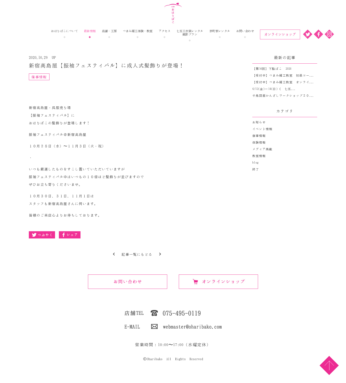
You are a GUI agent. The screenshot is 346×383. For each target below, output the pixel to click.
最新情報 (90, 31)
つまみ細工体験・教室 (138, 31)
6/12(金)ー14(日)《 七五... (274, 89)
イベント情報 (262, 129)
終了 (255, 169)
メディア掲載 (262, 149)
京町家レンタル (219, 31)
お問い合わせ (245, 31)
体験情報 (259, 142)
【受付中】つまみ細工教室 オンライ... (283, 82)
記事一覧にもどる (137, 254)
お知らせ (259, 122)
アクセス (165, 31)
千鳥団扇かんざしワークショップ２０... (283, 95)
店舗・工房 (109, 31)
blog (255, 162)
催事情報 (39, 77)
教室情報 (259, 156)
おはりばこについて (64, 31)
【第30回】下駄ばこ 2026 (271, 68)
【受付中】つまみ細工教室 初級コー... (283, 75)
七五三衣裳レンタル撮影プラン (189, 33)
